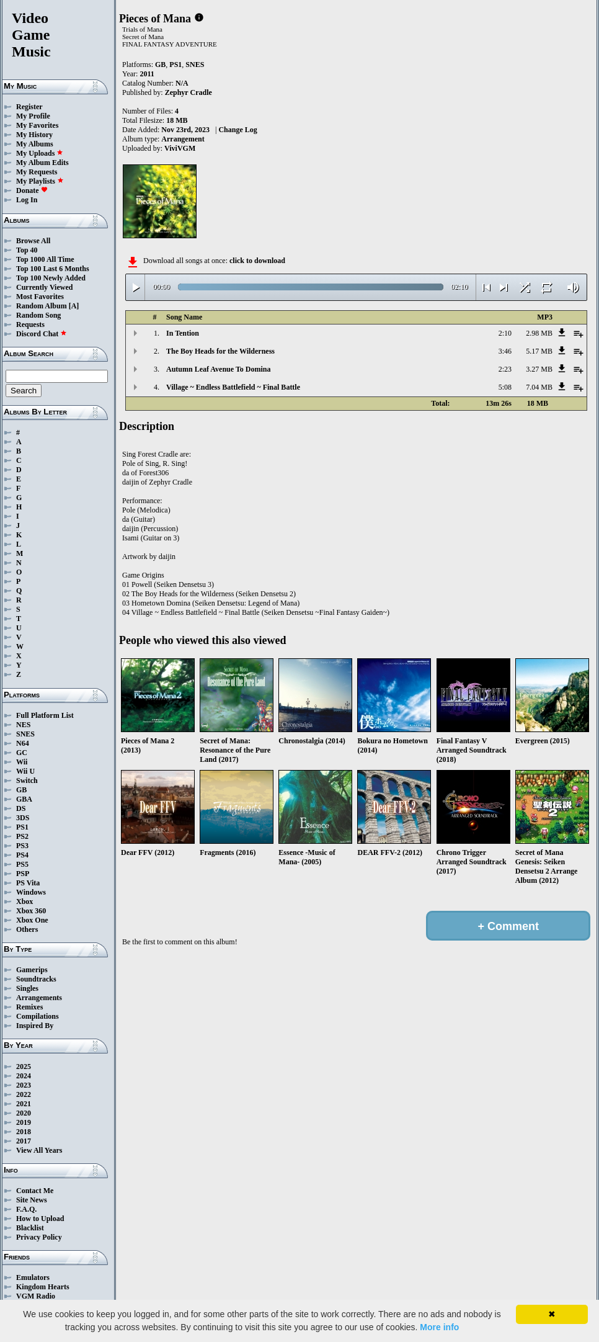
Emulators (33, 1277)
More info (439, 1327)
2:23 (505, 369)
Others (27, 929)
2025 (23, 1066)
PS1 (22, 827)
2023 (23, 1085)
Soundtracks (36, 979)
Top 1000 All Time (45, 259)
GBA (24, 799)
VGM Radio (35, 1296)
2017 (23, 1141)
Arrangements (39, 997)
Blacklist (30, 1227)
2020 (23, 1113)
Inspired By (34, 1025)
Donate (32, 190)
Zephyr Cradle (188, 92)
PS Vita (28, 883)
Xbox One (32, 920)
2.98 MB (539, 333)
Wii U (25, 771)
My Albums (34, 144)
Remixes (29, 1007)
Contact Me (34, 1190)
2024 (23, 1075)
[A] (74, 306)
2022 (23, 1094)
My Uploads (39, 153)
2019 (23, 1122)
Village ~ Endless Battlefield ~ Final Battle (233, 387)
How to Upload (40, 1218)
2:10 (505, 333)
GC (21, 752)
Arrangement (182, 139)
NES (23, 724)
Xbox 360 (31, 910)
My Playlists (40, 181)
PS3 (22, 845)
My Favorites (37, 125)
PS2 (22, 836)
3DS (22, 817)
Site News (31, 1200)
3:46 (505, 351)
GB (21, 789)
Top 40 (27, 250)
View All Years (39, 1150)
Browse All (33, 240)
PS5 (22, 864)
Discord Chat (41, 333)
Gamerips (32, 969)
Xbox (24, 901)
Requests (30, 324)
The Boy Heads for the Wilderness (220, 351)
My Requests (36, 172)
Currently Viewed (44, 287)
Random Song (38, 315)
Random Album (41, 306)
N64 (22, 743)
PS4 (22, 855)
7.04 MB (539, 387)
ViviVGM (179, 148)
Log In (26, 199)
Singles (27, 988)
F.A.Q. (26, 1209)
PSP (22, 873)
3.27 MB (539, 369)
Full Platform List (45, 715)
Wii (21, 762)
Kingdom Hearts (42, 1286)
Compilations (37, 1016)
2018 (23, 1131)
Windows (31, 892)
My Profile (33, 116)
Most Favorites (40, 296)
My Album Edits (42, 162)
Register (29, 106)
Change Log (237, 129)
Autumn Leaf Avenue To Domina (218, 369)
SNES (25, 734)
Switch (27, 780)
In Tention (182, 333)
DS (20, 808)
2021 (23, 1103)
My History (34, 134)
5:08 (505, 387)
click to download (257, 260)
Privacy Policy (39, 1237)
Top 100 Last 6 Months (52, 268)
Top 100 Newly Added (51, 278)
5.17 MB (539, 351)
